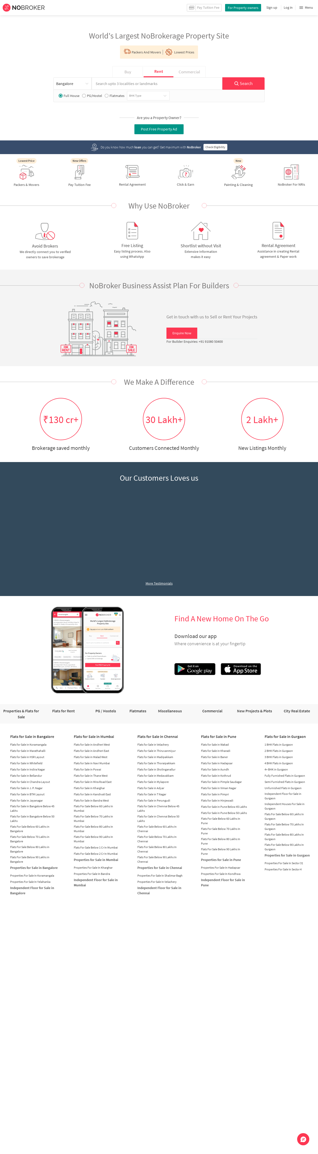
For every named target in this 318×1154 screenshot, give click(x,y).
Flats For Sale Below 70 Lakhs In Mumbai (93, 818)
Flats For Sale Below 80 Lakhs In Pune (220, 841)
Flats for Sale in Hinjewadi (217, 800)
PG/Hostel (92, 95)
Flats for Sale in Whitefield (26, 763)
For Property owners (243, 7)
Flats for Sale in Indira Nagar (27, 769)
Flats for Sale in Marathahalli (27, 751)
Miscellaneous (170, 710)
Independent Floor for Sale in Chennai (159, 890)
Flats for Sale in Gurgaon (285, 736)
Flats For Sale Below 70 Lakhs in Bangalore (29, 839)
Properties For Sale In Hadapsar (220, 867)
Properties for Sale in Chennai (159, 867)
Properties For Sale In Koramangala (32, 875)
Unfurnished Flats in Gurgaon (283, 788)
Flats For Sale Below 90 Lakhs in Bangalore (29, 859)
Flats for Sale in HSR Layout (27, 757)
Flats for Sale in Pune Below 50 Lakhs (224, 813)
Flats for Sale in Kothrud (216, 775)
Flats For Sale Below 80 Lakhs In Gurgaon (284, 837)
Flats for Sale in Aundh (215, 769)
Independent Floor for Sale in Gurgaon (283, 796)
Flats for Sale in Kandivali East (92, 794)
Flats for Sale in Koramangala (28, 744)
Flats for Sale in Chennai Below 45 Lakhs (158, 808)
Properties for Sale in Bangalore (34, 867)
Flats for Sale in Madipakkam (155, 757)
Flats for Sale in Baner (214, 757)
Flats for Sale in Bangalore (32, 736)
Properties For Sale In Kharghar (93, 867)
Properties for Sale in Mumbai (96, 859)
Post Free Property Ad (159, 129)
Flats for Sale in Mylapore (153, 782)
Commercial (212, 710)
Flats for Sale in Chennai (157, 736)
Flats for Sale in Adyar (150, 788)
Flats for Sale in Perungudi (153, 800)
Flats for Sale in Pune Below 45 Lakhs (224, 807)
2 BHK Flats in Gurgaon (279, 751)
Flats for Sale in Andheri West (92, 744)
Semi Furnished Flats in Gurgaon (285, 782)
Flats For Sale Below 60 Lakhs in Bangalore (29, 829)
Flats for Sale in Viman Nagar (218, 788)
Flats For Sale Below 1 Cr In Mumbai (96, 847)
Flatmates (114, 95)
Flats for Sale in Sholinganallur (156, 769)
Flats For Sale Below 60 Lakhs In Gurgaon (284, 816)
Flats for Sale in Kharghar (89, 788)
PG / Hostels (105, 710)
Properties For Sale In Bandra (92, 874)
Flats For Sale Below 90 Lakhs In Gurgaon (284, 847)
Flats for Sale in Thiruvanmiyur (156, 751)
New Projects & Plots (254, 710)
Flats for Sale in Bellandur (26, 775)
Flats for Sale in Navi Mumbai (92, 763)
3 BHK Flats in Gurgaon (279, 757)
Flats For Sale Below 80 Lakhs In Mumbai (93, 829)
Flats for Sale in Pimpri (215, 794)
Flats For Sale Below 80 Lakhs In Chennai (157, 849)
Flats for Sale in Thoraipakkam (156, 763)
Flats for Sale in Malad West (90, 757)
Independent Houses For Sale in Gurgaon (285, 806)
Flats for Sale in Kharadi (215, 751)
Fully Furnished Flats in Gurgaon (285, 775)
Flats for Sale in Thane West (91, 775)
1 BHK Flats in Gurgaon (279, 744)
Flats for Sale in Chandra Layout (30, 782)
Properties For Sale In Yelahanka (30, 882)
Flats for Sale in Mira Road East (93, 782)
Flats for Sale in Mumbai (94, 736)
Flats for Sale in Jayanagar (26, 800)
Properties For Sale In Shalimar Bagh (160, 875)
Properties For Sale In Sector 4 (283, 869)
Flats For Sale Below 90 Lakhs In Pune (220, 851)
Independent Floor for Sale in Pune (223, 882)
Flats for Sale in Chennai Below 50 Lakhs (158, 818)
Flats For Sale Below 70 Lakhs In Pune (220, 831)
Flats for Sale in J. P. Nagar (26, 788)
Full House (69, 95)
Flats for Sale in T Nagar (151, 794)
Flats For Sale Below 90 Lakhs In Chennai (157, 859)
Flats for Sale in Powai (87, 769)
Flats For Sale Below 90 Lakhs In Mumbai (93, 839)
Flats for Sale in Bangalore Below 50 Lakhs (32, 818)
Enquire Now (181, 333)
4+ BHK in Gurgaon (276, 769)
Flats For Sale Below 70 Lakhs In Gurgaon (284, 826)
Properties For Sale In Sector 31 (284, 863)
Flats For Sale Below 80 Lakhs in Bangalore (29, 849)
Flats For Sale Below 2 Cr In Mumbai (96, 853)
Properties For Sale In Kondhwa (220, 874)
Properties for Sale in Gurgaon (287, 855)
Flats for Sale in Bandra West (91, 800)
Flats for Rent (63, 710)
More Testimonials (159, 583)
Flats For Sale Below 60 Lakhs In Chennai (157, 829)
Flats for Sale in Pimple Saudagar (221, 782)
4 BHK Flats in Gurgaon (279, 763)
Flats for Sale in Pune (218, 736)
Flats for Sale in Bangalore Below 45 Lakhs (32, 808)
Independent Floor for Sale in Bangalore (32, 890)
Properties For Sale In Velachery (157, 882)
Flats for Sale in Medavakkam (155, 775)
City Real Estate (297, 710)
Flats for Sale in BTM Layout (27, 794)
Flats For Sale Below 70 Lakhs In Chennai (157, 839)
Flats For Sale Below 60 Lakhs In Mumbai (93, 808)
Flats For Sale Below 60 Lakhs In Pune (220, 821)
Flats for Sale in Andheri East (91, 751)
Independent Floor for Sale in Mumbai (96, 882)
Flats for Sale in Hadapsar (217, 763)
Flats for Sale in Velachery (153, 744)
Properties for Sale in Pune (221, 859)
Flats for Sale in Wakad (215, 744)
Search (243, 83)
